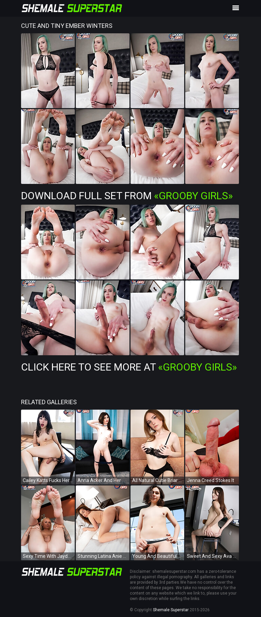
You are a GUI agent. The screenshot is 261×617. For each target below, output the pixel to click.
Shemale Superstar (171, 609)
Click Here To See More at (129, 367)
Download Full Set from (127, 196)
